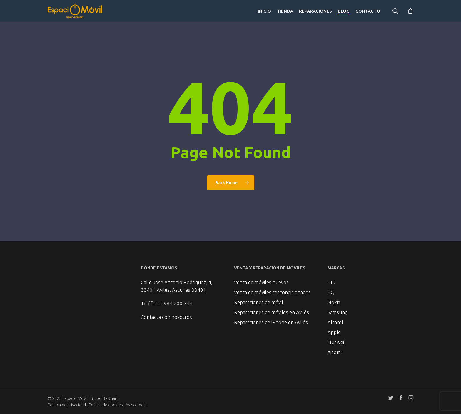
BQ (331, 292)
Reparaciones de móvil (258, 302)
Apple (334, 332)
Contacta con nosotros (166, 317)
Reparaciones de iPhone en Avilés (271, 322)
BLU (332, 282)
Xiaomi (335, 352)
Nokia (334, 302)
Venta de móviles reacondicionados (272, 292)
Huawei (336, 342)
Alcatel (335, 322)
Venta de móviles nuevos (261, 282)
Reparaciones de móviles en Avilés (271, 312)
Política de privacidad (67, 405)
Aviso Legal (136, 405)
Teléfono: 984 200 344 (167, 303)
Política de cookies (106, 405)
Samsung (338, 312)
